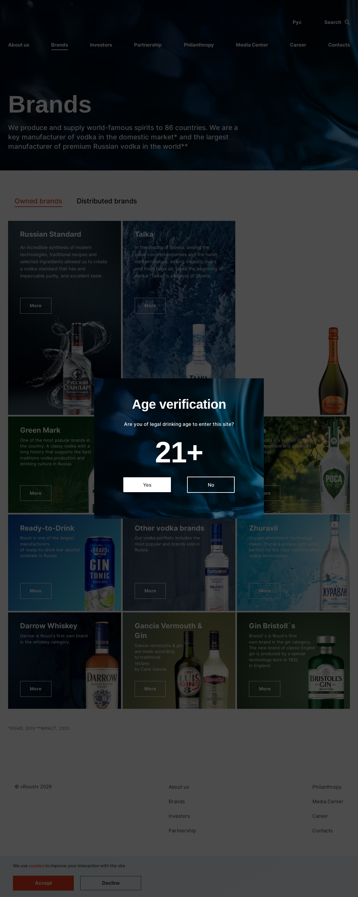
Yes (147, 485)
